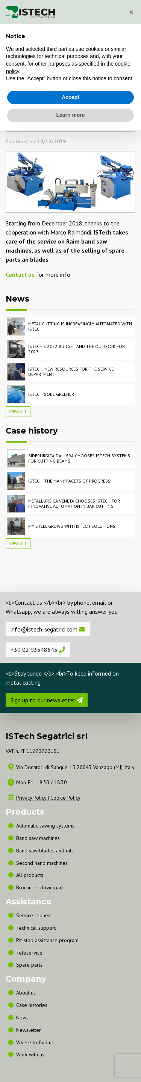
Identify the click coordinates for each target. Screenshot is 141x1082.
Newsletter (28, 1030)
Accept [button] (70, 97)
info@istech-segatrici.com (48, 629)
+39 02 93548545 (38, 649)
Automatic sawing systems (45, 825)
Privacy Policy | (33, 797)
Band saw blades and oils (45, 850)
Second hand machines (42, 863)
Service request (34, 915)
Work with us (30, 1054)
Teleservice (29, 952)
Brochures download (39, 887)
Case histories (31, 1005)
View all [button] (18, 411)
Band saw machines (39, 838)
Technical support (36, 927)
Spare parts (29, 964)
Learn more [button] (70, 115)
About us (26, 992)
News (22, 1017)
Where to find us (35, 1042)
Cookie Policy (65, 797)
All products (29, 875)
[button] (131, 12)
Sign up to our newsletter (47, 700)
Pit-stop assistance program (47, 940)
